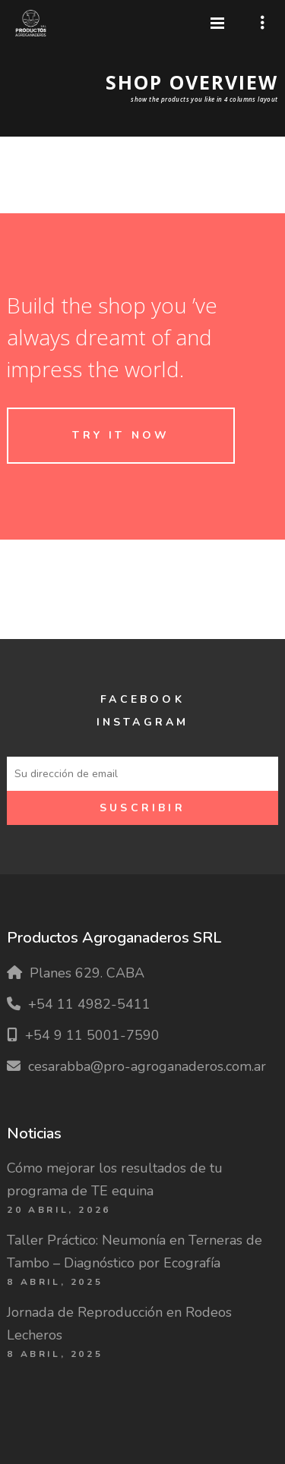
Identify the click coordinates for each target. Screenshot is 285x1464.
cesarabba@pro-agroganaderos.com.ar (147, 1066)
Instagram (143, 722)
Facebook (142, 699)
